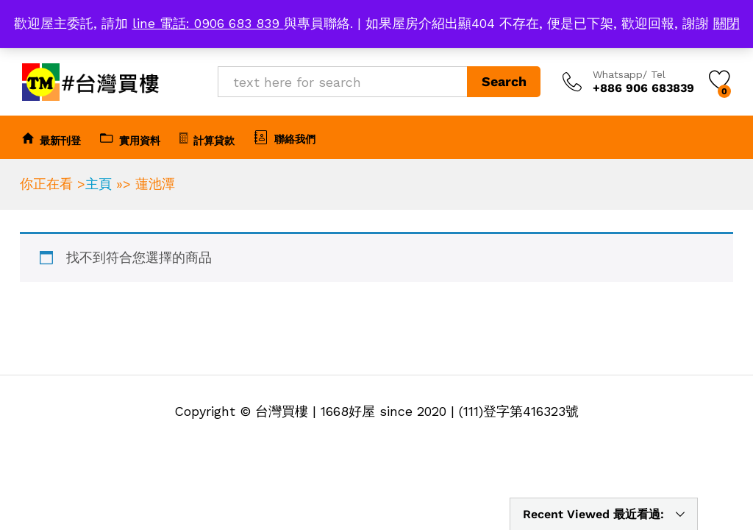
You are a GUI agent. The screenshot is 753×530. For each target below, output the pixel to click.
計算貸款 (207, 138)
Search (504, 81)
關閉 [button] (726, 23)
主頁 (98, 183)
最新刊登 (51, 138)
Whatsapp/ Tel (629, 74)
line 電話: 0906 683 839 (208, 23)
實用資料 (130, 138)
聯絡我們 (284, 137)
